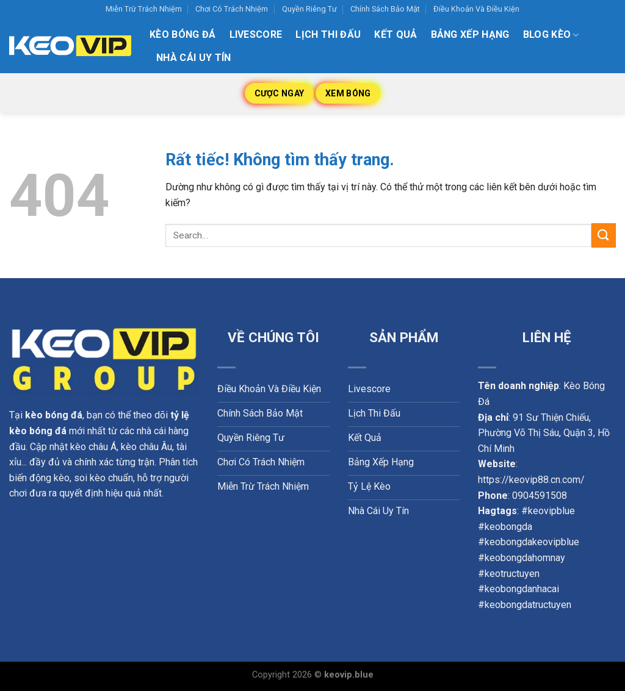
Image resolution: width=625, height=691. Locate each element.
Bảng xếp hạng (470, 34)
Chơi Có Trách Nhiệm (231, 8)
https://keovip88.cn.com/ (531, 479)
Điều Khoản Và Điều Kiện (476, 8)
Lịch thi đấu (328, 34)
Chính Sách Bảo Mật (385, 8)
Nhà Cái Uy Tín (193, 57)
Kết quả (395, 34)
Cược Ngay (280, 93)
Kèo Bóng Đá (183, 34)
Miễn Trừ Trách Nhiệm (144, 8)
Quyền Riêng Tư (309, 8)
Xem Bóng (347, 93)
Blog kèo (551, 35)
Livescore (256, 34)
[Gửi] (603, 235)
